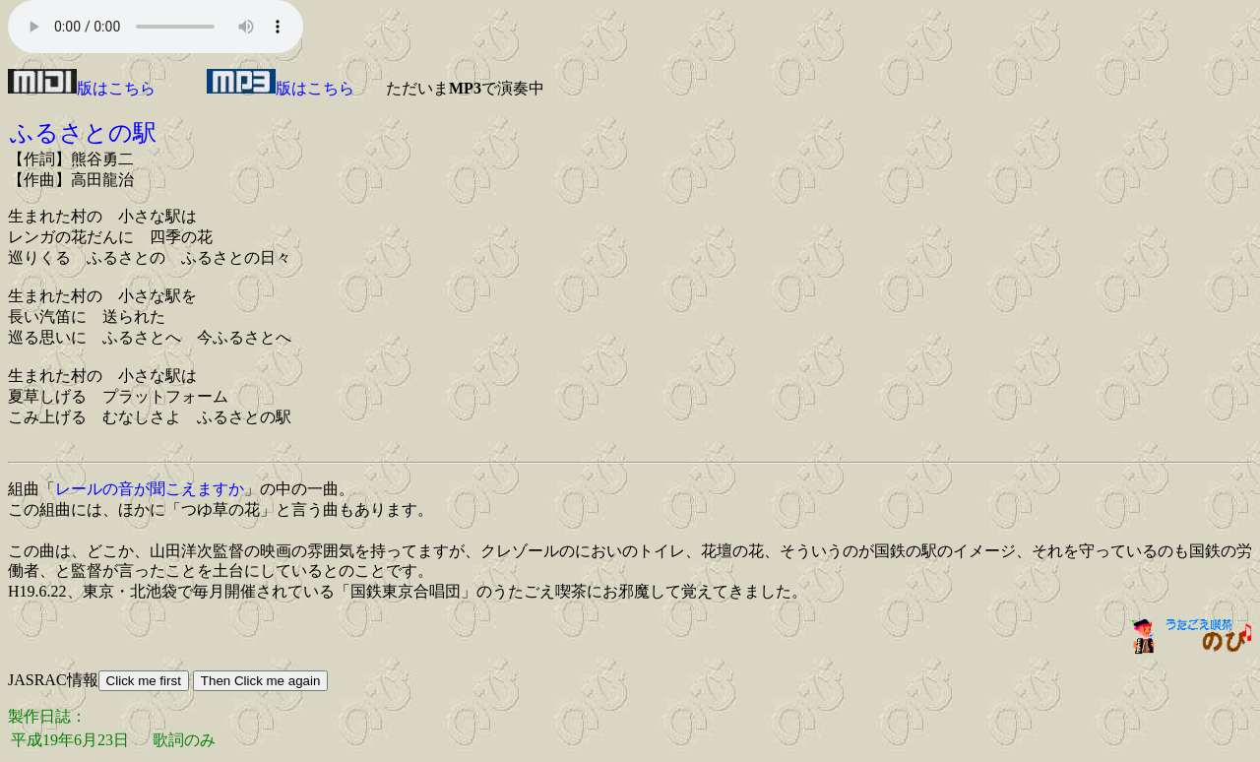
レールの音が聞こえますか (149, 488)
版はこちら (82, 88)
